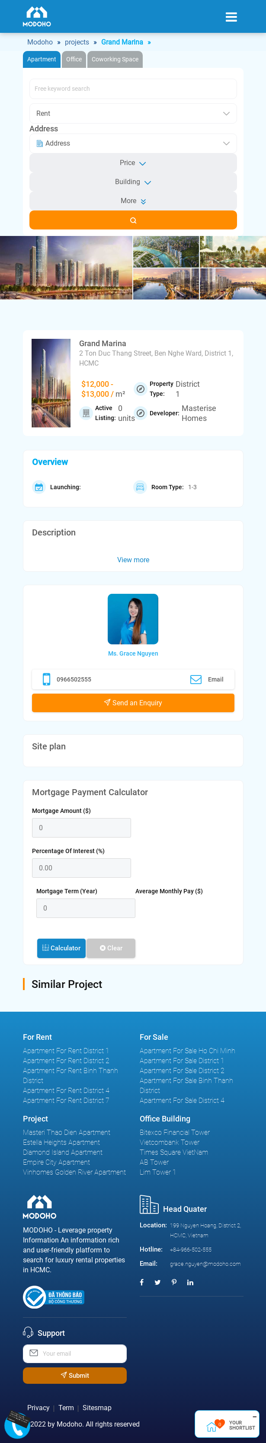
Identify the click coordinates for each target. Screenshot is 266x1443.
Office (74, 59)
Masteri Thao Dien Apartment (66, 1132)
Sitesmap (97, 1408)
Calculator (61, 948)
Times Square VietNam (174, 1152)
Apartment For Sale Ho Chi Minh (187, 1051)
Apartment (41, 59)
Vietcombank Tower (169, 1142)
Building (133, 182)
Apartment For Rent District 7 (66, 1100)
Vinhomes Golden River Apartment (74, 1172)
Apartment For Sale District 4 (182, 1100)
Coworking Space (115, 59)
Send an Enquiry (133, 703)
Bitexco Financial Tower (175, 1132)
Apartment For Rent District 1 (66, 1051)
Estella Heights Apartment (61, 1142)
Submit (75, 1375)
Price (133, 163)
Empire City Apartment (56, 1162)
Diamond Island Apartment (63, 1152)
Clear (111, 948)
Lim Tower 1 (158, 1172)
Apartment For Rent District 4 (66, 1090)
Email (207, 679)
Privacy (38, 1408)
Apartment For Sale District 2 (182, 1071)
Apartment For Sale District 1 (182, 1061)
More (133, 201)
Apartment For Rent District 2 (66, 1061)
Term (66, 1408)
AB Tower (154, 1162)
